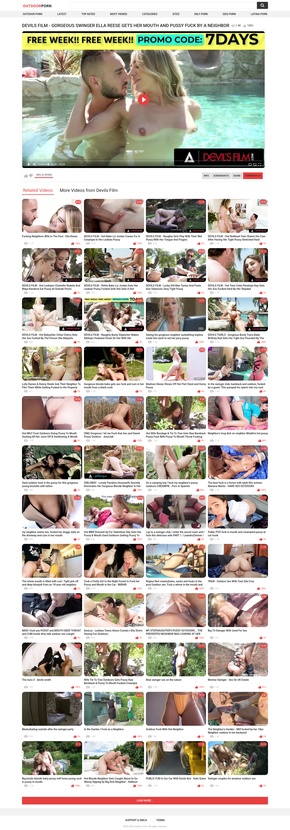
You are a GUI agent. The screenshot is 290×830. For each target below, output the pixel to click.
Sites (175, 14)
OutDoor (37, 5)
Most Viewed (118, 14)
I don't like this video (31, 176)
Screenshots (221, 175)
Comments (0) (253, 175)
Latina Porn (259, 14)
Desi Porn (229, 14)
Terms (160, 820)
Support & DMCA (136, 820)
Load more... (145, 800)
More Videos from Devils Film (89, 190)
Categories (149, 14)
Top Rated (88, 14)
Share (236, 175)
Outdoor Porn (32, 14)
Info (206, 175)
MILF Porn (201, 14)
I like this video (26, 176)
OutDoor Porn (141, 826)
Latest (62, 14)
